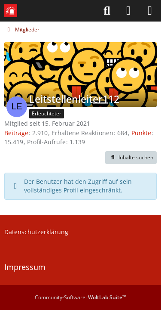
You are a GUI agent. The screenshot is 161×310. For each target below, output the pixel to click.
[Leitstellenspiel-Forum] (11, 10)
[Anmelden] (128, 11)
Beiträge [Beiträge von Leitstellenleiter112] (16, 133)
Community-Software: (80, 297)
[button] (131, 157)
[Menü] (149, 10)
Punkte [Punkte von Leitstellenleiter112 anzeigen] (141, 133)
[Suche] (106, 10)
